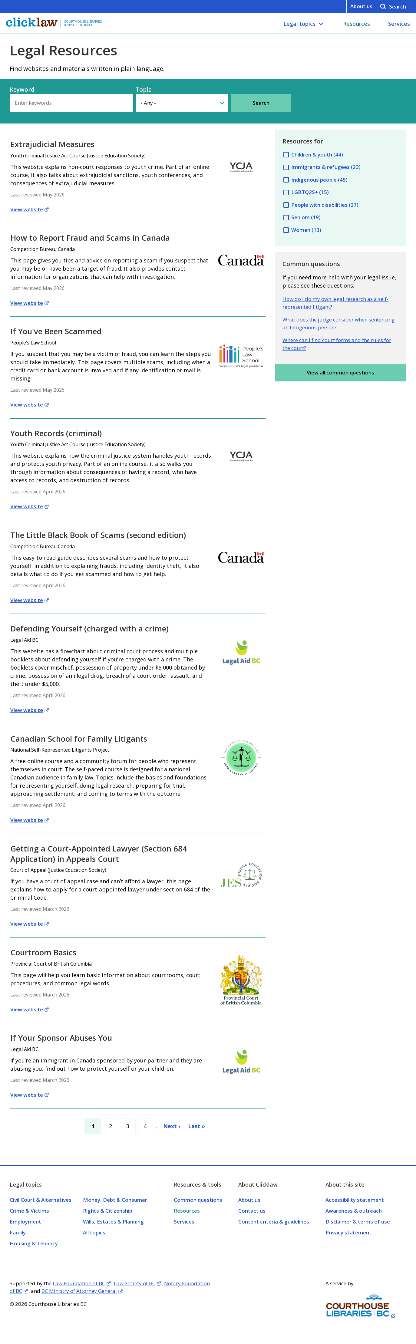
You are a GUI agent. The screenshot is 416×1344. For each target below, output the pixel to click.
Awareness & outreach (353, 1210)
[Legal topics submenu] (321, 24)
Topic (143, 90)
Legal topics (299, 23)
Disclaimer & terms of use (357, 1221)
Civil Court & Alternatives (40, 1199)
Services (399, 23)
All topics (94, 1232)
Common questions (198, 1199)
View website (26, 209)
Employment (25, 1221)
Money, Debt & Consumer (115, 1199)
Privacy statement (348, 1232)
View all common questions (340, 372)
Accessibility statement (354, 1199)
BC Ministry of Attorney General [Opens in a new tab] (79, 1290)
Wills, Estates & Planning (113, 1221)
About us (361, 6)
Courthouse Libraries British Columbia (83, 23)
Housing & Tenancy (34, 1243)
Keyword (22, 90)
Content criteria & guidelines (273, 1221)
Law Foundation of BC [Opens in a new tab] (79, 1283)
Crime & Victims (29, 1210)
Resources (356, 23)
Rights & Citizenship (107, 1210)
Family (18, 1232)
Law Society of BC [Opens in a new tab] (134, 1283)
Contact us (252, 1210)
